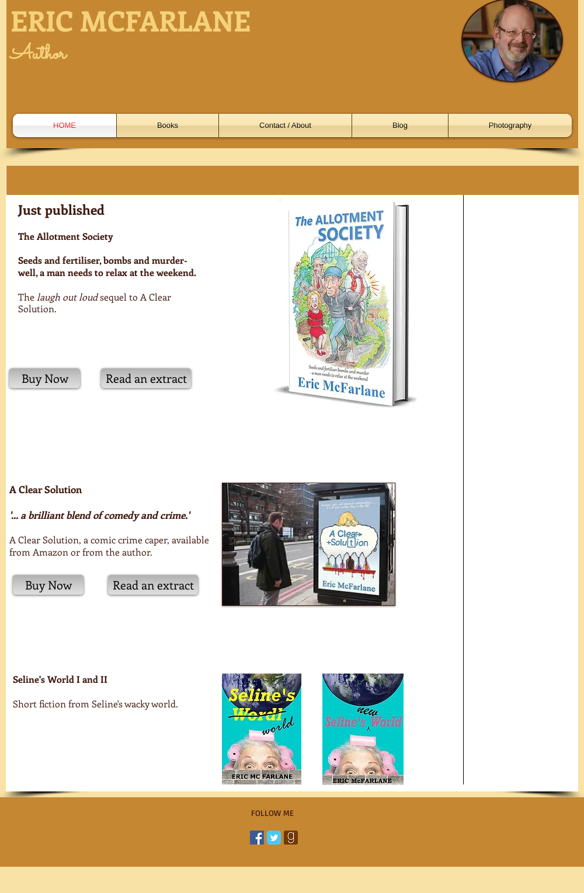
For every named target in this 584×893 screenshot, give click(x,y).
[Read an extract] (146, 378)
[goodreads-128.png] (291, 838)
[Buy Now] (44, 378)
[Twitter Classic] (274, 838)
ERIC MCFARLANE (131, 20)
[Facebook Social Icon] (257, 838)
